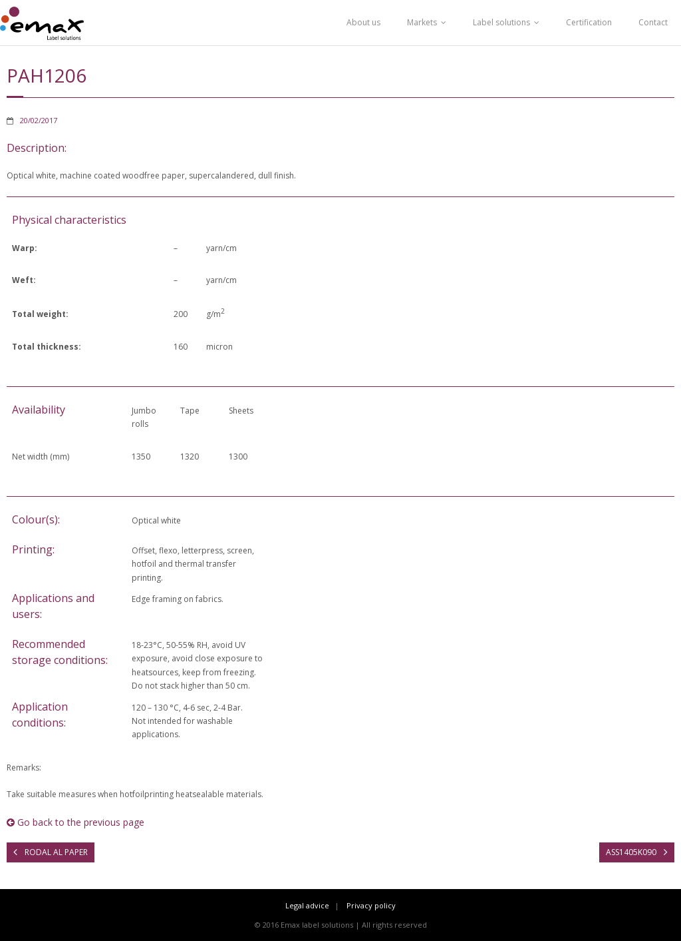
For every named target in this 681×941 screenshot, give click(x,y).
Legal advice (307, 905)
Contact (653, 22)
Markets (422, 22)
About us (363, 22)
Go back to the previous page (75, 822)
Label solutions (501, 22)
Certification (589, 22)
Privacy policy (371, 905)
